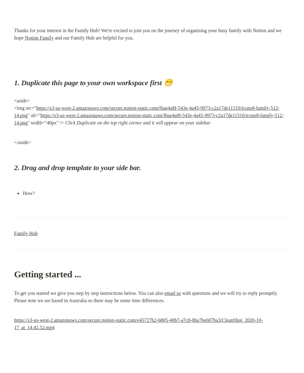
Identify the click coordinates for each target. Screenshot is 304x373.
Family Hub (26, 233)
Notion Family (39, 37)
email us (173, 293)
